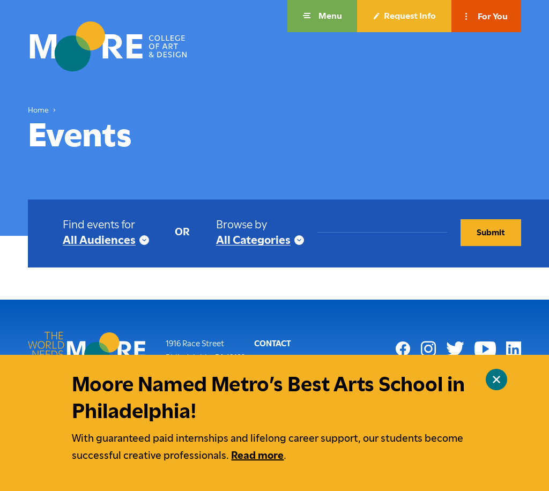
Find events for (99, 224)
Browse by (241, 224)
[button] (322, 16)
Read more (257, 455)
